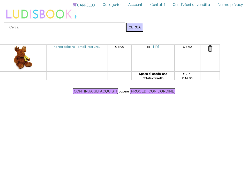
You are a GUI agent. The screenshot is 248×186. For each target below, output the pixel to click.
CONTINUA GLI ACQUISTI (95, 91)
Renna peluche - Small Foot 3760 (77, 46)
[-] (154, 46)
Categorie (112, 4)
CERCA (135, 27)
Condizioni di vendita (191, 4)
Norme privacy (230, 4)
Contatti (157, 4)
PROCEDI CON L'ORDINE (152, 91)
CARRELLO (83, 4)
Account (135, 4)
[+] (157, 46)
